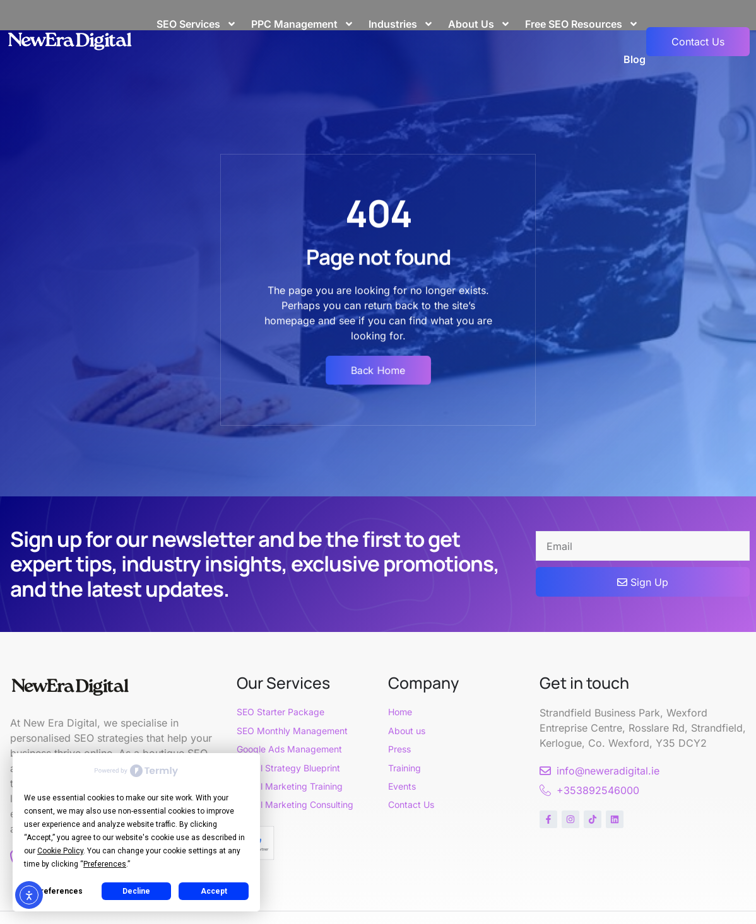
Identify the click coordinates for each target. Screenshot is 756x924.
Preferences (59, 891)
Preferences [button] (104, 864)
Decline (136, 891)
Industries (401, 24)
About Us (479, 24)
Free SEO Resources (582, 24)
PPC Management (302, 24)
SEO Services (197, 24)
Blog (634, 59)
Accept (214, 891)
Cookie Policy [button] (60, 850)
